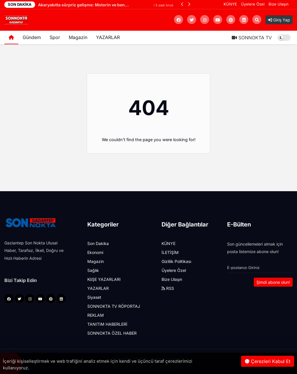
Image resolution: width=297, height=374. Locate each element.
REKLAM (95, 315)
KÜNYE (230, 4)
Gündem (32, 37)
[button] (182, 4)
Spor (55, 37)
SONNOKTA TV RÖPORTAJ (113, 306)
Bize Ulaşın (279, 4)
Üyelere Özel (253, 4)
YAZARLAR (108, 37)
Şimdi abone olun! (273, 282)
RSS (168, 288)
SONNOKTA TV (252, 37)
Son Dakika (98, 243)
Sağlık (93, 270)
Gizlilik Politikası (176, 261)
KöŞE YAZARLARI (104, 279)
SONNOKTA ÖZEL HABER (112, 333)
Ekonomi (95, 252)
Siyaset (94, 297)
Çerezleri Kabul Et (267, 361)
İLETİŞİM (170, 252)
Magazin (78, 37)
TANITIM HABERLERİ (107, 324)
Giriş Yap (279, 19)
